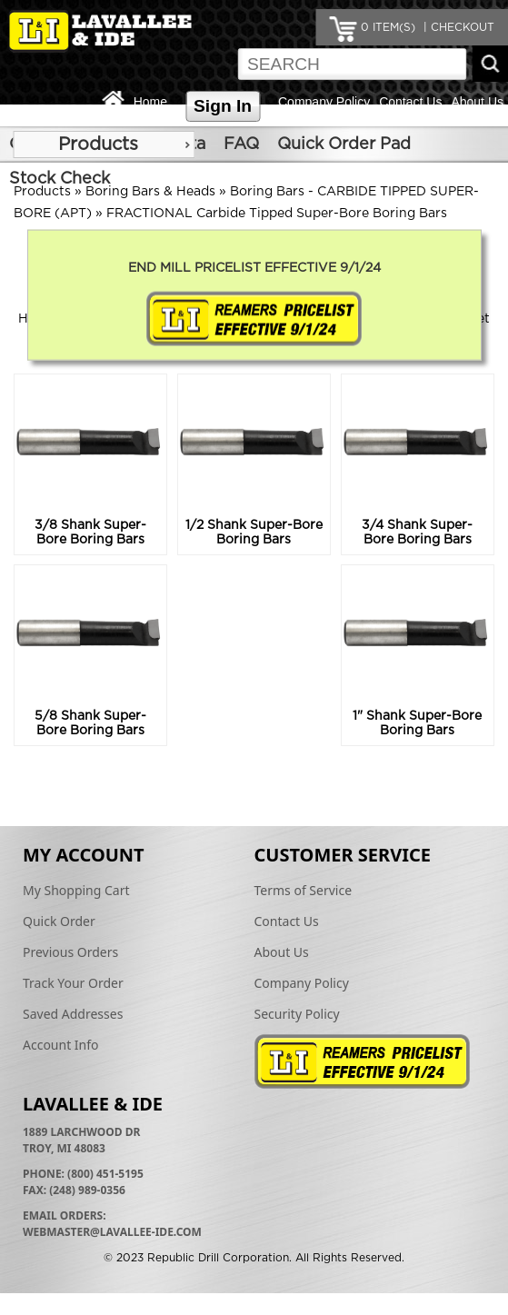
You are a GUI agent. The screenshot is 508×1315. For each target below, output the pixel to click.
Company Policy (324, 102)
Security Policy (297, 1013)
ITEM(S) (388, 27)
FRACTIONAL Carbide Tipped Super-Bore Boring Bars (276, 213)
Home (150, 102)
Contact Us (410, 102)
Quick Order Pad (344, 144)
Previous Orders (70, 952)
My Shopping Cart (76, 890)
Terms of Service (303, 890)
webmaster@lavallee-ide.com (112, 1232)
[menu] (103, 144)
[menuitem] (104, 144)
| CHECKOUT (457, 27)
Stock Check (59, 179)
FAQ (241, 144)
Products (98, 144)
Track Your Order (73, 982)
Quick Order (59, 921)
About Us (477, 102)
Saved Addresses (73, 1013)
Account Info (61, 1044)
